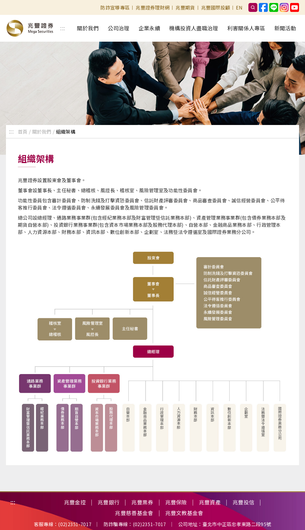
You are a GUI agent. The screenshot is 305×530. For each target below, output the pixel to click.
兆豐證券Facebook (263, 7)
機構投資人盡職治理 (193, 28)
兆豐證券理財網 (152, 7)
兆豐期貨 (185, 7)
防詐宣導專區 (115, 7)
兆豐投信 (243, 502)
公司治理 (119, 28)
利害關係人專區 (246, 28)
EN (239, 7)
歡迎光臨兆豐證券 (30, 28)
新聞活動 (285, 28)
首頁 (23, 131)
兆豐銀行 (108, 502)
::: (62, 28)
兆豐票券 (142, 502)
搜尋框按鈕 (252, 7)
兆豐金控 (75, 502)
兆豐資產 (210, 502)
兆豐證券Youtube (294, 7)
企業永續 (149, 28)
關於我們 (88, 28)
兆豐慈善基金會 (134, 513)
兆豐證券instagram (284, 7)
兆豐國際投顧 (215, 7)
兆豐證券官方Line (273, 7)
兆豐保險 (176, 502)
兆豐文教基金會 (184, 513)
